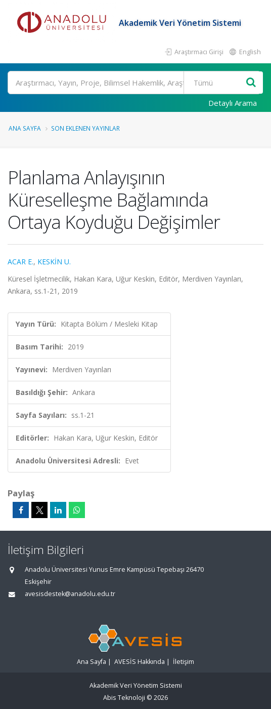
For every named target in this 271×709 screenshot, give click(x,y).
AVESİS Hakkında (139, 661)
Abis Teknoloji (124, 697)
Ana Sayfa (25, 128)
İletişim (183, 661)
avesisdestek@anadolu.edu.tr (70, 593)
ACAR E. (20, 261)
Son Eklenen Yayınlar (85, 128)
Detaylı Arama (232, 103)
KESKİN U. (54, 261)
